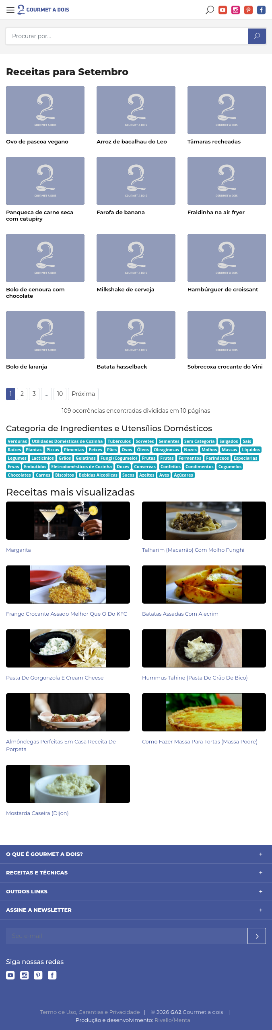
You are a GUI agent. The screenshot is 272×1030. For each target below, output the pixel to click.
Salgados (229, 441)
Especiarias (245, 458)
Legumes (17, 458)
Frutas (149, 458)
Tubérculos (119, 441)
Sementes (169, 441)
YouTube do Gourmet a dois (222, 10)
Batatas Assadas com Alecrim (180, 614)
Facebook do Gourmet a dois (261, 10)
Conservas (145, 466)
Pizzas (52, 450)
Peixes (95, 450)
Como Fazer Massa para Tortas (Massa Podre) (200, 742)
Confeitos (171, 466)
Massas (229, 450)
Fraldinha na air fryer (216, 212)
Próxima (83, 393)
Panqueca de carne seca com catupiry (39, 215)
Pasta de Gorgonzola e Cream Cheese (55, 678)
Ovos (127, 450)
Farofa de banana (121, 212)
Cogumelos (229, 466)
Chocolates (19, 475)
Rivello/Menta (172, 1020)
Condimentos (199, 466)
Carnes (43, 475)
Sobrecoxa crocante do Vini (225, 366)
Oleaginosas (166, 450)
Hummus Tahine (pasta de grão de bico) (195, 678)
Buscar (210, 10)
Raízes (14, 450)
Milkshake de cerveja (125, 289)
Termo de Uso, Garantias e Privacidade (90, 1012)
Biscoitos (64, 475)
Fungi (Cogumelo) (119, 458)
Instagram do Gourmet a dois (235, 10)
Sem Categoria (199, 441)
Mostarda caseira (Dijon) (37, 813)
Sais (247, 441)
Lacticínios (42, 458)
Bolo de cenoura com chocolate (35, 292)
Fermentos (190, 458)
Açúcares (183, 475)
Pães (112, 450)
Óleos (143, 450)
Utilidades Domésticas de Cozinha (67, 441)
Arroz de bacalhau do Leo (132, 141)
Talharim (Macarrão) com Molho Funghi (193, 550)
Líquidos (251, 450)
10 (60, 393)
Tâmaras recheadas (214, 141)
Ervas (13, 466)
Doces (123, 466)
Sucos (128, 475)
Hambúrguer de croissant (223, 289)
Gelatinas (86, 458)
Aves (164, 475)
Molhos (209, 450)
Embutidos (35, 466)
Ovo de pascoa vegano (37, 141)
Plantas (33, 450)
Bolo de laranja (26, 366)
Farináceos (217, 458)
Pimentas (74, 450)
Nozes (190, 450)
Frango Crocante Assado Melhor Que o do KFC (66, 614)
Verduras (17, 441)
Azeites (147, 475)
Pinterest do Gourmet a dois (248, 10)
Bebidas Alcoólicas (98, 475)
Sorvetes (145, 441)
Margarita (18, 550)
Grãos (65, 458)
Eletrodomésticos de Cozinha (81, 466)
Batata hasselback (122, 366)
